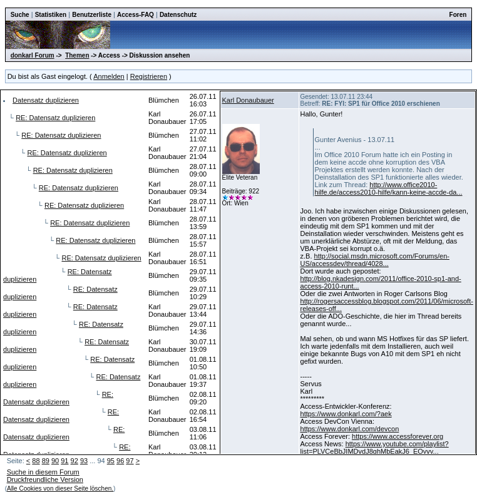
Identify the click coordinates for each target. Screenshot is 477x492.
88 (35, 460)
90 (55, 460)
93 (84, 460)
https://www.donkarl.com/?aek (346, 414)
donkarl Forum (32, 55)
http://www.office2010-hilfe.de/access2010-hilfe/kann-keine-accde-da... (389, 188)
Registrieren (148, 76)
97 (129, 460)
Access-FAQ (135, 14)
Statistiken (51, 14)
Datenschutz (178, 14)
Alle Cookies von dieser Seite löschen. (60, 488)
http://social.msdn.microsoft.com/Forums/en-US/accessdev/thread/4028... (374, 259)
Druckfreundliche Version (45, 479)
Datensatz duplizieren (46, 100)
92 (74, 460)
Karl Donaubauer (248, 100)
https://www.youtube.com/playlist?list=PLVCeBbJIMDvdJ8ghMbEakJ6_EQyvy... (374, 447)
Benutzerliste (91, 14)
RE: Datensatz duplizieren (55, 117)
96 (120, 460)
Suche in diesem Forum (43, 472)
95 (111, 460)
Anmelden (109, 76)
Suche (20, 14)
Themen (77, 55)
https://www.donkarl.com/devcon (349, 429)
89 (45, 460)
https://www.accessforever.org (397, 436)
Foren (458, 14)
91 (64, 460)
